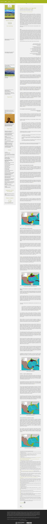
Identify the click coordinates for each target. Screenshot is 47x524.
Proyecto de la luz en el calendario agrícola (9, 77)
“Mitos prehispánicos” (7, 167)
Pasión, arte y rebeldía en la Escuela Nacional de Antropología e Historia (9, 158)
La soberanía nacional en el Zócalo (9, 160)
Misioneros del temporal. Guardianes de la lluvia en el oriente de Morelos (9, 66)
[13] (33, 97)
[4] (22, 70)
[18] (34, 162)
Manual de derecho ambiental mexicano (9, 131)
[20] (30, 189)
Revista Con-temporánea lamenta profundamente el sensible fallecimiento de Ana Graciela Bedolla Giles (10, 155)
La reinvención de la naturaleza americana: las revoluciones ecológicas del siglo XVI (9, 134)
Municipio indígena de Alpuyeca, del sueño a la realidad (9, 194)
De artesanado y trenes (7, 168)
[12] (23, 94)
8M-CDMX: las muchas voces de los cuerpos (9, 163)
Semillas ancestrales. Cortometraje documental (9, 39)
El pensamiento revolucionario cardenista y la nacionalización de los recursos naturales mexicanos (9, 143)
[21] (39, 206)
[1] (40, 45)
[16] (28, 128)
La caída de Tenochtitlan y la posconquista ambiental (9, 137)
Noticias (14, 1)
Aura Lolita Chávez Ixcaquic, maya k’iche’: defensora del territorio (9, 91)
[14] (25, 106)
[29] (31, 421)
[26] (37, 333)
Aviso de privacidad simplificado (23, 520)
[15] (20, 476)
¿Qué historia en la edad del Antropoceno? (9, 171)
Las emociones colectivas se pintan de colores (9, 165)
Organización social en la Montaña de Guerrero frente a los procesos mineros (9, 177)
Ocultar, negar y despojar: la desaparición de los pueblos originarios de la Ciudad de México (9, 179)
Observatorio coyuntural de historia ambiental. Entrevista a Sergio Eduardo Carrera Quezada (9, 124)
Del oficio (21, 507)
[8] (27, 87)
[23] (27, 293)
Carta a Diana (7, 152)
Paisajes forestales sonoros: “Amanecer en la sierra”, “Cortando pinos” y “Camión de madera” (10, 93)
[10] (20, 468)
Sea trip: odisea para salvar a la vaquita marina (9, 52)
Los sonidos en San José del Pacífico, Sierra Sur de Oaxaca (9, 186)
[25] (38, 321)
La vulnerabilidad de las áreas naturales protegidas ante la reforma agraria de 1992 (9, 146)
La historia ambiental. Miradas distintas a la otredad (9, 139)
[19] (33, 182)
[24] (20, 491)
